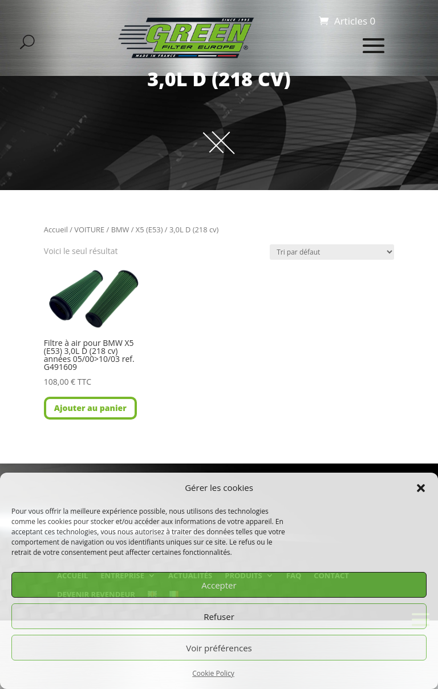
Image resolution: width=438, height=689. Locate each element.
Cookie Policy (213, 673)
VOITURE (89, 229)
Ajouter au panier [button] (90, 407)
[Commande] (332, 252)
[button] (421, 488)
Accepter (218, 585)
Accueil (56, 229)
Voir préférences (219, 648)
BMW (120, 229)
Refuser (219, 616)
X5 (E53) (149, 229)
